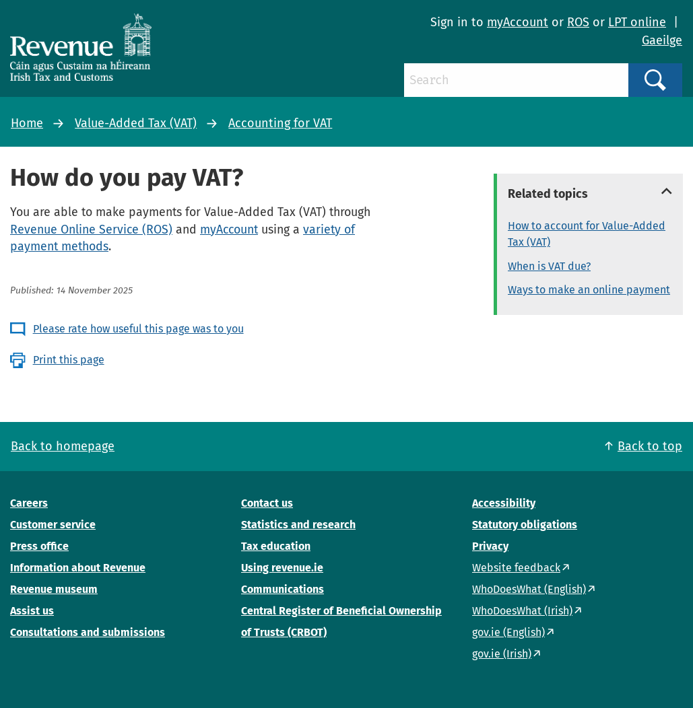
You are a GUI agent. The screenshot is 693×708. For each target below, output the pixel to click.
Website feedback (516, 567)
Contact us (267, 503)
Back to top (650, 446)
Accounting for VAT (280, 123)
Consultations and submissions (87, 632)
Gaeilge (662, 40)
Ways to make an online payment (589, 289)
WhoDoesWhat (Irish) (522, 610)
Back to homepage (62, 446)
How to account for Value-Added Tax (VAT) (586, 233)
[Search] (516, 80)
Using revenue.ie (282, 567)
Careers (29, 503)
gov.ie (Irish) (501, 653)
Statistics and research (298, 524)
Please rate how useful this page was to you (138, 328)
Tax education (275, 546)
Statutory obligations (524, 524)
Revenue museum (54, 589)
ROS (578, 22)
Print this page (68, 359)
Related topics (548, 193)
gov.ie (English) (508, 632)
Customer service (53, 524)
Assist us (32, 610)
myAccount (517, 22)
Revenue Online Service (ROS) (91, 229)
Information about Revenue (77, 567)
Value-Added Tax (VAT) (136, 123)
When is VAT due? (549, 266)
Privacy (490, 546)
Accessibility (503, 503)
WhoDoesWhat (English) (529, 589)
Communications (282, 589)
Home (27, 123)
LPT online (637, 22)
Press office (39, 546)
